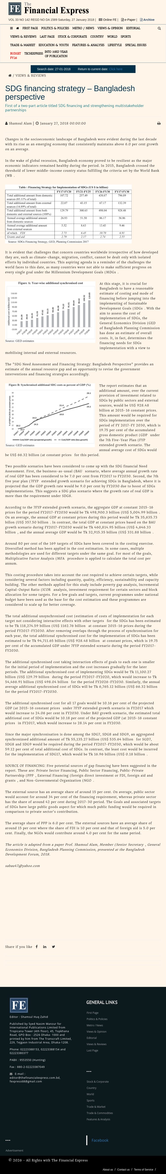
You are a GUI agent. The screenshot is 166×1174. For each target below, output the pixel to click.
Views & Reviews (97, 1044)
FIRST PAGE (30, 28)
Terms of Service (143, 1169)
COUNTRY (97, 37)
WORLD (112, 37)
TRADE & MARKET (22, 45)
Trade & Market (96, 1107)
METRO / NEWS (83, 28)
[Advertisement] (83, 905)
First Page (92, 1013)
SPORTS (126, 37)
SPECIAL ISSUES (135, 45)
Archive (147, 19)
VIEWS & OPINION (110, 28)
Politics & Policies (97, 1019)
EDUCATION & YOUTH (54, 45)
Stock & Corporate (98, 1081)
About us (108, 1169)
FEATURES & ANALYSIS (88, 45)
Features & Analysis (98, 1119)
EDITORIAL (133, 28)
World (90, 1094)
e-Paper (128, 19)
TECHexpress (33, 53)
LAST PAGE (47, 37)
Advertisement (14, 1150)
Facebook (100, 1140)
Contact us (123, 1169)
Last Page (92, 1050)
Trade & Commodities (100, 1113)
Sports (90, 1100)
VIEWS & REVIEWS (23, 37)
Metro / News (95, 1025)
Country (91, 1088)
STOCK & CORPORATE (72, 37)
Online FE (108, 19)
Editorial (92, 1038)
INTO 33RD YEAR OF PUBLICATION (56, 54)
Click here (115, 69)
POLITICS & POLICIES (55, 28)
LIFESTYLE (115, 45)
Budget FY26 (15, 56)
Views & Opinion (97, 1031)
